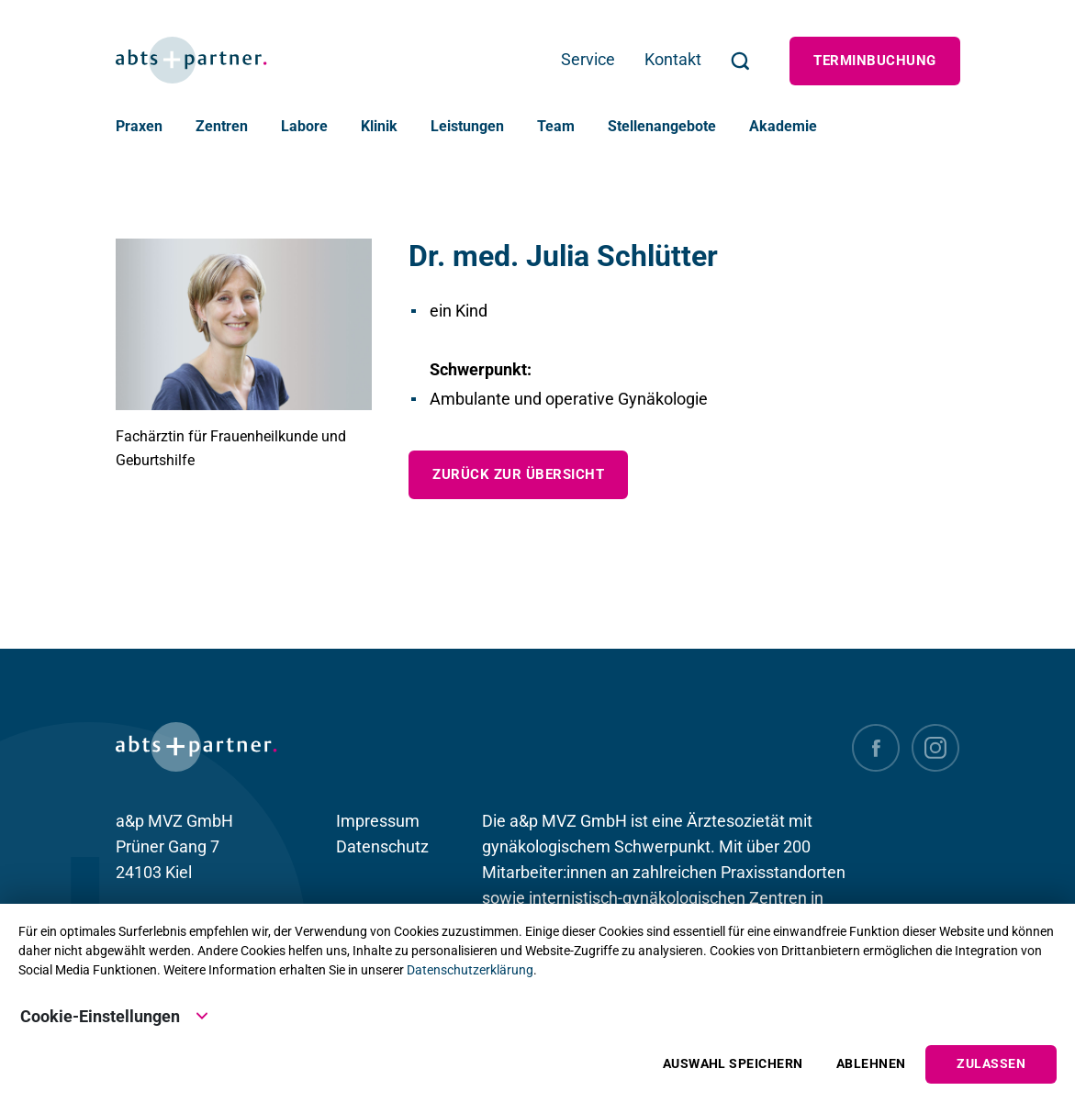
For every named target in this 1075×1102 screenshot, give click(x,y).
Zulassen (991, 1064)
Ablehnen (871, 1064)
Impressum (378, 820)
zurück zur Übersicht (518, 474)
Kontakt (672, 59)
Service (588, 59)
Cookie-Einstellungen (114, 1015)
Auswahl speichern (733, 1064)
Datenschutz (382, 846)
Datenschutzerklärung (470, 970)
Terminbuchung (874, 60)
